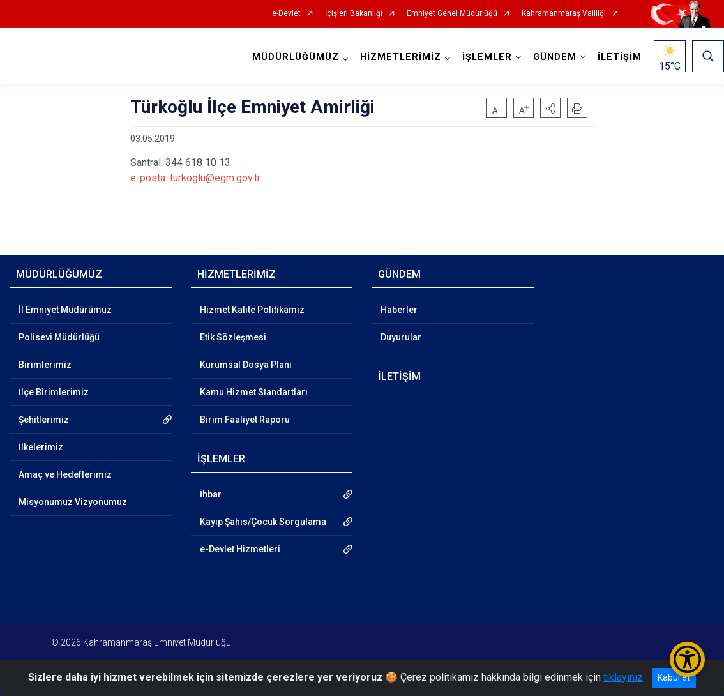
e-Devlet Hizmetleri (240, 549)
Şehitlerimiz (44, 419)
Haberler (399, 310)
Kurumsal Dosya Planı (246, 364)
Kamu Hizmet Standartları (254, 392)
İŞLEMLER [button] (487, 57)
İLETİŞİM (620, 57)
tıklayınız (623, 677)
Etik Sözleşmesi (233, 337)
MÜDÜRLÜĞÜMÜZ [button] (295, 57)
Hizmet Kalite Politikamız (252, 310)
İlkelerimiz (41, 447)
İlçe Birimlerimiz (54, 392)
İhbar (211, 494)
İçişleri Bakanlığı (353, 14)
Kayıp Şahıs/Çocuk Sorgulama (263, 522)
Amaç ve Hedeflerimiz (65, 474)
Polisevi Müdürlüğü (59, 337)
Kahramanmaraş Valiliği (564, 14)
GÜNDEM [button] (555, 57)
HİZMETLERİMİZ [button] (400, 57)
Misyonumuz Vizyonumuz (73, 502)
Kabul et (674, 677)
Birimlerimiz (45, 364)
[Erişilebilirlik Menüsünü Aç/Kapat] (687, 659)
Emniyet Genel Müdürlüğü (452, 14)
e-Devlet (286, 14)
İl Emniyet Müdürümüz (65, 310)
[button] (550, 108)
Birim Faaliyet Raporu (245, 419)
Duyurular (401, 337)
